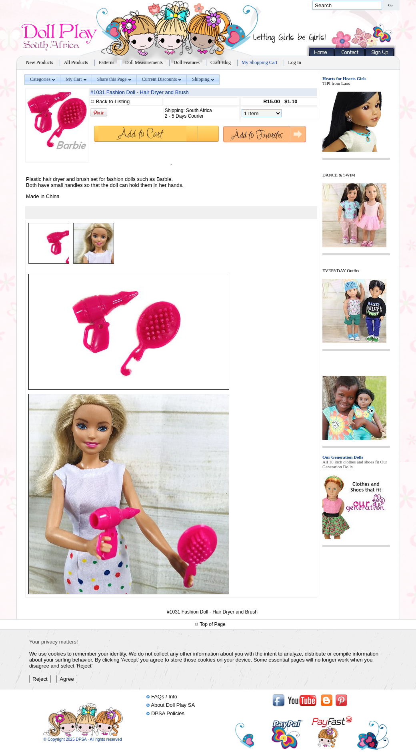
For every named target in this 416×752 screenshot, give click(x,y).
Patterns (106, 62)
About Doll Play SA (173, 705)
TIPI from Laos (336, 83)
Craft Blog (220, 62)
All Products (76, 62)
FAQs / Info (164, 697)
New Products (39, 62)
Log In (294, 62)
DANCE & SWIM (338, 174)
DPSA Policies (167, 713)
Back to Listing (113, 101)
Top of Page (213, 624)
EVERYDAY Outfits (340, 270)
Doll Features (187, 62)
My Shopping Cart (259, 62)
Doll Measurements (144, 62)
